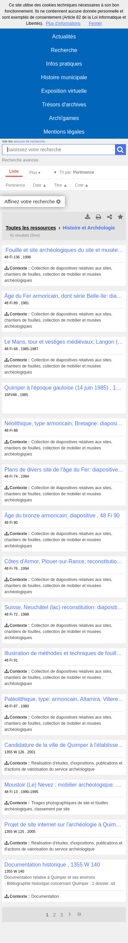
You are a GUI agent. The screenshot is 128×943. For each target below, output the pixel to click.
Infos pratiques (64, 64)
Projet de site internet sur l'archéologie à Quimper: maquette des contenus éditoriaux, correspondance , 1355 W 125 (64, 824)
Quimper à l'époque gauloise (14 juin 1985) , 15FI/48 (64, 388)
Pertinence (15, 185)
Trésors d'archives (64, 104)
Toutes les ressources (31, 227)
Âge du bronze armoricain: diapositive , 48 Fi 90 (62, 515)
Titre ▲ (61, 185)
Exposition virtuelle (64, 91)
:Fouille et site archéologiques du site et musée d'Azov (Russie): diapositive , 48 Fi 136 (64, 250)
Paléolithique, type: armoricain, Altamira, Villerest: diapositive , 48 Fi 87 (64, 699)
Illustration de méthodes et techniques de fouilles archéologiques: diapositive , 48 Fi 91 (64, 653)
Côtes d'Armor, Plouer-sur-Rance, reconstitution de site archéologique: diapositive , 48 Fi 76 (64, 561)
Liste (14, 171)
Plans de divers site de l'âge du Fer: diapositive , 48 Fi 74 (64, 470)
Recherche (64, 50)
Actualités (64, 36)
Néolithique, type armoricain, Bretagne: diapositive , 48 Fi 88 (64, 423)
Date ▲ (40, 185)
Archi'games (64, 118)
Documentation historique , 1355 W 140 (52, 865)
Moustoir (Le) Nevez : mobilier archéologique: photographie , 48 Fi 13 (64, 785)
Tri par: (76, 172)
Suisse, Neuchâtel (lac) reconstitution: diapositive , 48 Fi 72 (64, 607)
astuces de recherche (29, 141)
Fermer (95, 23)
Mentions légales (63, 132)
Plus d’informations (63, 23)
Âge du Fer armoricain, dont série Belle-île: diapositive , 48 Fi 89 (64, 296)
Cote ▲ (82, 185)
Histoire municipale (64, 77)
